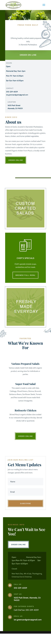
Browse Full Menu (25, 275)
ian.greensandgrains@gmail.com (17, 95)
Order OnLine (15, 160)
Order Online (25, 436)
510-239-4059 (12, 92)
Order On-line (28, 55)
